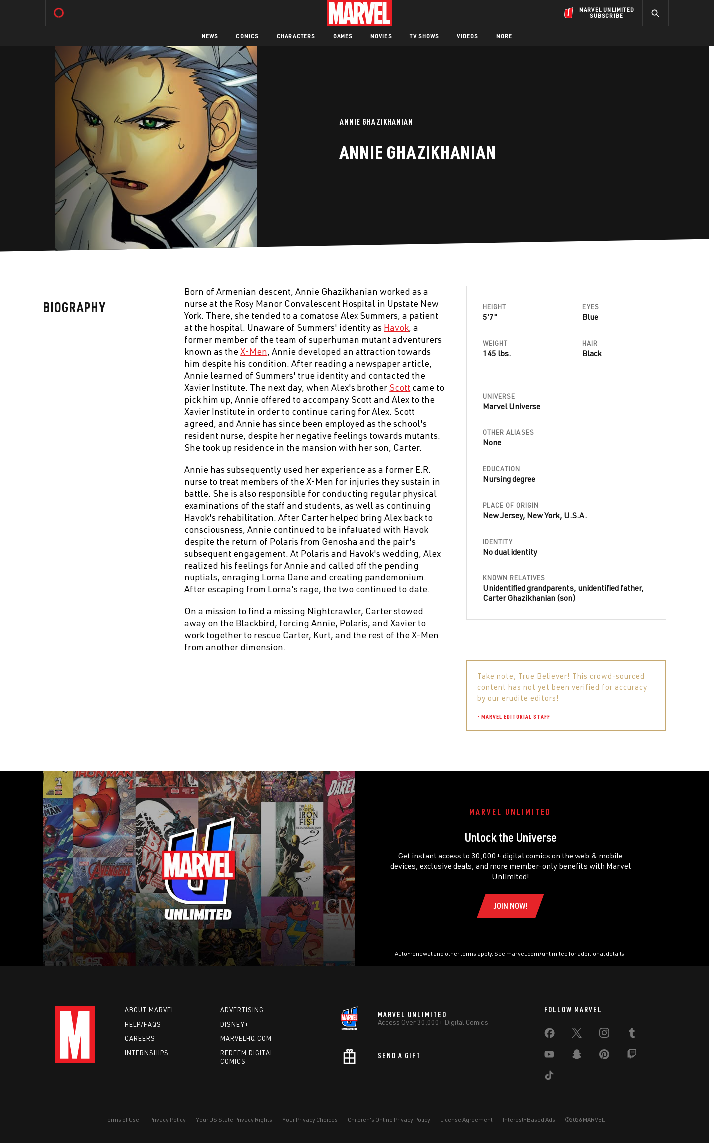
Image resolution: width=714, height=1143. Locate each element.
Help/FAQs (143, 1024)
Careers (140, 1038)
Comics (247, 36)
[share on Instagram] (604, 1035)
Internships (147, 1053)
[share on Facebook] (549, 1035)
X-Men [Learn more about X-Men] (253, 351)
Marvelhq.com (246, 1038)
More (504, 36)
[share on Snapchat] (577, 1056)
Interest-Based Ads (529, 1119)
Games (343, 36)
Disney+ (234, 1024)
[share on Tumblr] (632, 1035)
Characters (296, 36)
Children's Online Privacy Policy (389, 1119)
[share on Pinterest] (604, 1056)
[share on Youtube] (549, 1056)
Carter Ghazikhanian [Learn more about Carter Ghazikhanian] (519, 598)
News (210, 36)
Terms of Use (121, 1119)
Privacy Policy (167, 1119)
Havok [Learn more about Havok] (396, 327)
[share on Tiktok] (549, 1077)
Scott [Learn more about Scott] (399, 387)
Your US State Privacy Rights (234, 1119)
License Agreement (466, 1119)
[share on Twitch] (632, 1056)
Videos (467, 36)
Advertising (242, 1010)
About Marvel (150, 1010)
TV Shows (424, 36)
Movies (381, 36)
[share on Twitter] (577, 1035)
